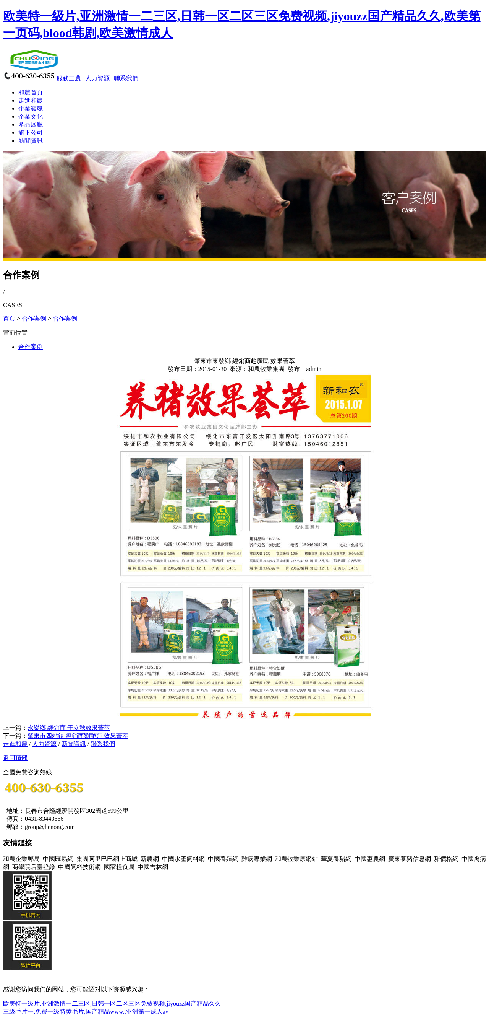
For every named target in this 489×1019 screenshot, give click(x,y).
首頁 (9, 318)
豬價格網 (446, 859)
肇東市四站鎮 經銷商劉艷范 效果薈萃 (78, 736)
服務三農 (69, 78)
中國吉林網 (153, 867)
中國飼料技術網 (79, 867)
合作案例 (34, 318)
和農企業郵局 (21, 859)
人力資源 (97, 78)
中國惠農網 (370, 859)
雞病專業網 (256, 859)
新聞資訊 (30, 140)
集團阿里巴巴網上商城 (107, 859)
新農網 (150, 859)
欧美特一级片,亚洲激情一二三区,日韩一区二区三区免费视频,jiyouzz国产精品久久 (112, 1003)
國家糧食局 (119, 867)
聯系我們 (126, 78)
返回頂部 (15, 758)
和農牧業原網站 (296, 859)
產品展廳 (30, 124)
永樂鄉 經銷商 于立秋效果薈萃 (69, 727)
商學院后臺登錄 (33, 867)
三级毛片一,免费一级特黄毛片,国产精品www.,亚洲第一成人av (85, 1011)
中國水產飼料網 (183, 859)
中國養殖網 (223, 859)
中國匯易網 (58, 859)
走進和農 (30, 100)
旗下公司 (30, 132)
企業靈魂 (30, 108)
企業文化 (30, 116)
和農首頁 (30, 92)
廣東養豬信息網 (409, 859)
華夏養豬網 (336, 859)
